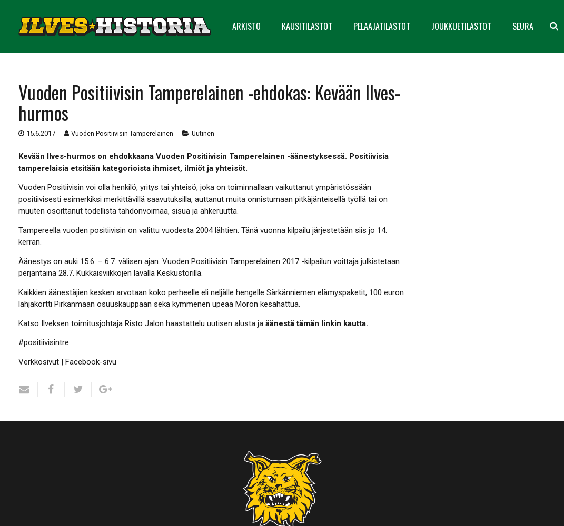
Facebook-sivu (90, 362)
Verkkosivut (38, 362)
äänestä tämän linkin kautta (315, 323)
